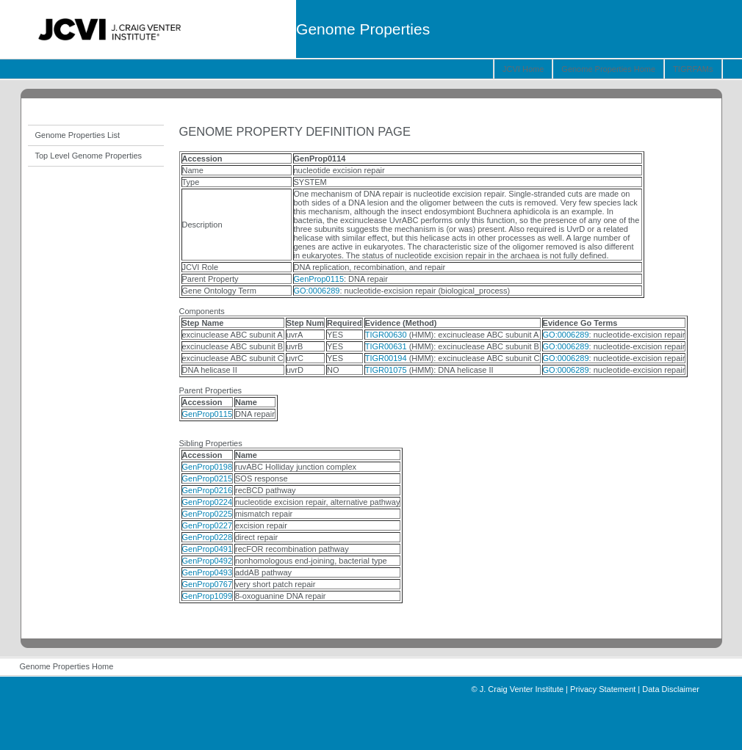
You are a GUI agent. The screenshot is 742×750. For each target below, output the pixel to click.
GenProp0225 (207, 513)
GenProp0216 (207, 490)
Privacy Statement (602, 689)
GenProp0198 (207, 466)
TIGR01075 (386, 369)
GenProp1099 (207, 595)
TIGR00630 (386, 334)
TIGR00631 (386, 346)
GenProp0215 (207, 478)
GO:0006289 (317, 290)
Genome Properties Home (608, 69)
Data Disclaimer (670, 689)
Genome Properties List (77, 135)
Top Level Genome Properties (89, 155)
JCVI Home (523, 69)
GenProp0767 (207, 584)
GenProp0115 (319, 278)
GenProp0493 (207, 572)
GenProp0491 (207, 549)
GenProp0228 (207, 537)
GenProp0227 (207, 525)
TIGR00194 (386, 358)
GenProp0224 (207, 502)
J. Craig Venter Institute (521, 689)
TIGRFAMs (693, 69)
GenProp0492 (207, 560)
